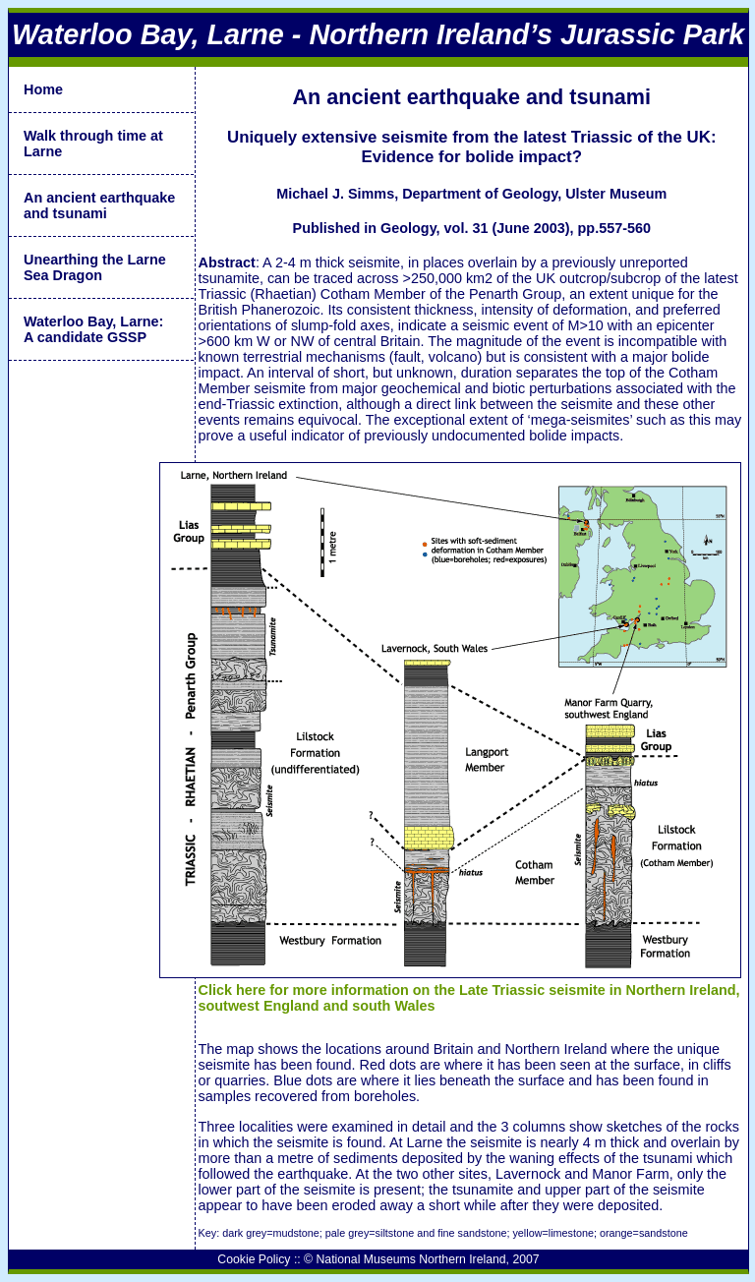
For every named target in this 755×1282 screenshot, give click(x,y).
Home (43, 89)
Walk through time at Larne (93, 143)
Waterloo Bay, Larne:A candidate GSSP (93, 329)
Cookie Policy (253, 1259)
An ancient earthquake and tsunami (99, 205)
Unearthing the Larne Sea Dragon (95, 267)
